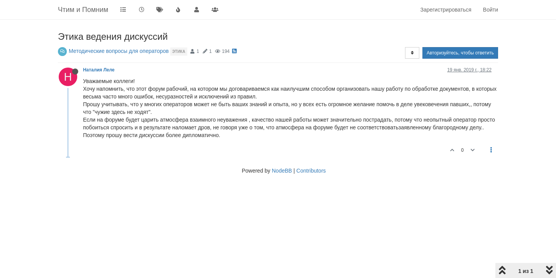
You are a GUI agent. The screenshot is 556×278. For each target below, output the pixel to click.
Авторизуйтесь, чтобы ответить (460, 53)
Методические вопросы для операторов (119, 51)
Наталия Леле (99, 70)
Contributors (311, 171)
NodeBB (282, 171)
